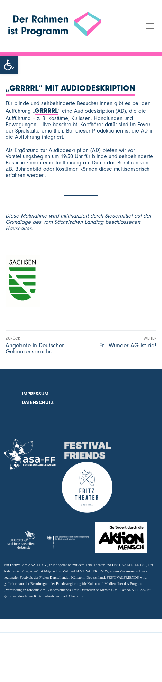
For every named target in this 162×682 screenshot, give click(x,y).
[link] (9, 65)
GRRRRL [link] (46, 110)
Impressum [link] (35, 394)
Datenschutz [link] (38, 403)
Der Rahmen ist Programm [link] (40, 47)
